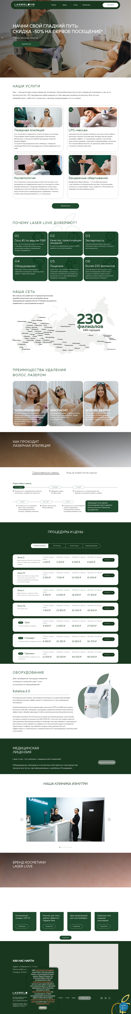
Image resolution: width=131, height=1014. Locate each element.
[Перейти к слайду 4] (64, 847)
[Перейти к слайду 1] (59, 847)
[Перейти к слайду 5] (66, 847)
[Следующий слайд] (109, 819)
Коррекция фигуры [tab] (91, 545)
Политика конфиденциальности (20, 997)
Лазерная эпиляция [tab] (39, 545)
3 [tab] (68, 70)
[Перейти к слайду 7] (69, 847)
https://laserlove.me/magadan (44, 970)
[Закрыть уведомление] (57, 969)
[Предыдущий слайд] (22, 819)
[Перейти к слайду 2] (61, 847)
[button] (26, 44)
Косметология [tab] (74, 545)
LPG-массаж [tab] (57, 545)
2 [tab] (66, 70)
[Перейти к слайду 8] (71, 847)
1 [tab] (63, 70)
